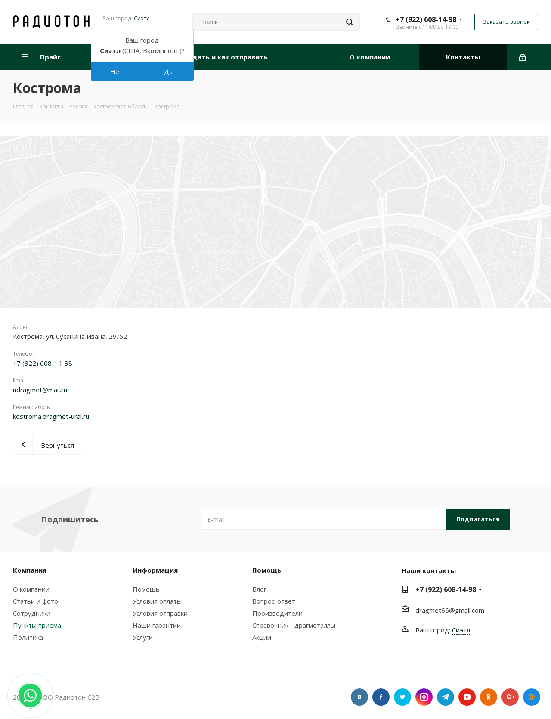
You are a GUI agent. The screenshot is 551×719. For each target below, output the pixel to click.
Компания (29, 570)
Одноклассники (488, 697)
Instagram (424, 697)
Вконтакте (359, 697)
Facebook (381, 697)
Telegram (445, 697)
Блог (259, 589)
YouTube (467, 697)
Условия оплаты (157, 601)
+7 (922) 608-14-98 (426, 19)
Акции (261, 637)
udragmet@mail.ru (40, 389)
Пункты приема (37, 625)
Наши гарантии (157, 625)
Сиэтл (142, 18)
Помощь (146, 589)
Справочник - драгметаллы (293, 625)
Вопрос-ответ (273, 601)
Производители (277, 613)
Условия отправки (160, 613)
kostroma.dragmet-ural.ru (51, 416)
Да (168, 71)
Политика (28, 637)
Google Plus (510, 697)
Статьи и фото (35, 601)
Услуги (143, 637)
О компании (31, 589)
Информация (155, 570)
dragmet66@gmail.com (449, 610)
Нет (116, 71)
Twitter (402, 697)
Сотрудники (31, 613)
